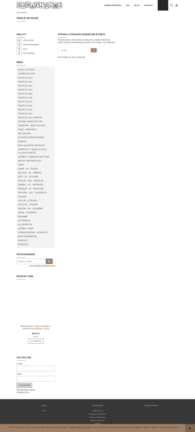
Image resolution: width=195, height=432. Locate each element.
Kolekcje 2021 (25, 86)
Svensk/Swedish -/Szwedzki (32, 232)
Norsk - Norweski (27, 212)
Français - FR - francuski (31, 189)
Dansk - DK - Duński (28, 169)
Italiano (22, 197)
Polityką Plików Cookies (80, 427)
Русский (22, 216)
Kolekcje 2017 (25, 102)
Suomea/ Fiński (25, 228)
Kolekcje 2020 (25, 90)
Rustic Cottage (26, 70)
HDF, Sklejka (24, 133)
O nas (43, 410)
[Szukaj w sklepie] (75, 50)
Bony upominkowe (27, 236)
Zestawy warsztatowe (30, 121)
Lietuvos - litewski (28, 205)
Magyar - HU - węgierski (30, 208)
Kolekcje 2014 (25, 113)
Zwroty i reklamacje (97, 417)
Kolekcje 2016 (25, 105)
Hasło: (19, 374)
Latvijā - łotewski (27, 201)
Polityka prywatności (97, 414)
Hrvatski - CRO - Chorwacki (32, 193)
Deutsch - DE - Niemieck (30, 173)
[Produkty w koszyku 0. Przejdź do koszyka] (163, 5)
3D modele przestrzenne (31, 137)
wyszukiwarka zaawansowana (42, 266)
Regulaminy (97, 410)
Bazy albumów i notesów (31, 145)
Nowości (22, 240)
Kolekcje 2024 (25, 78)
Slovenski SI (24, 220)
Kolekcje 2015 (25, 109)
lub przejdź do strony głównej (71, 57)
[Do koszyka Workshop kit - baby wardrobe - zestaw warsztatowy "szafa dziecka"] (36, 341)
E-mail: (20, 364)
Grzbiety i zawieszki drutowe (33, 157)
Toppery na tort (26, 74)
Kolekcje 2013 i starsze (30, 117)
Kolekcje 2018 (25, 98)
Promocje (23, 244)
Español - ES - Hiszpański (30, 185)
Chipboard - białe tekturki (31, 125)
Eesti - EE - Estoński (28, 177)
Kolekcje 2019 (25, 94)
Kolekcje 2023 (25, 82)
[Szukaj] (94, 50)
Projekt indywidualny (29, 161)
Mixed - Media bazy (27, 129)
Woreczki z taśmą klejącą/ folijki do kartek (32, 151)
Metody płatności (97, 420)
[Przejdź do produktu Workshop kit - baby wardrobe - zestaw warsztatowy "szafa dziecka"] (36, 306)
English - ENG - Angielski (30, 181)
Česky (21, 165)
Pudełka (22, 141)
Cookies (97, 423)
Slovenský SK (25, 224)
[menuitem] (112, 5)
